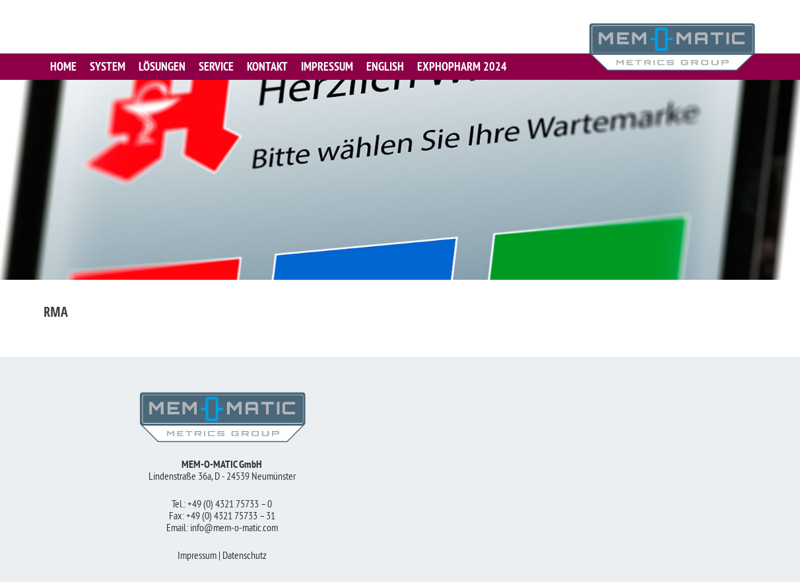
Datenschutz (244, 556)
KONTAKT (267, 66)
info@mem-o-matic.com (234, 528)
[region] (400, 180)
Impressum (197, 556)
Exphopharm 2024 (462, 66)
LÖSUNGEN (162, 66)
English (385, 66)
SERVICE (216, 66)
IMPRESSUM (327, 66)
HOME (63, 66)
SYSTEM (107, 66)
